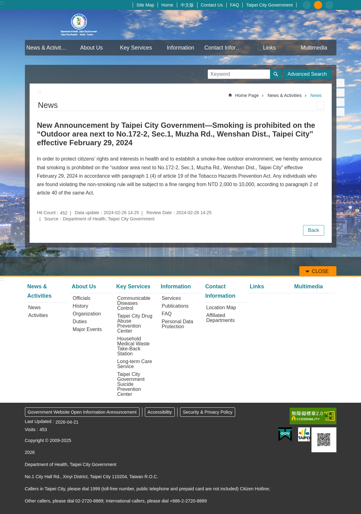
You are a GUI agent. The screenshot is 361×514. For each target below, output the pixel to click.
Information (180, 48)
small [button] (307, 5)
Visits (30, 429)
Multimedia (314, 48)
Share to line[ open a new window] (340, 102)
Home (167, 4)
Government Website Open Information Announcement (82, 412)
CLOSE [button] (320, 271)
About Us (91, 48)
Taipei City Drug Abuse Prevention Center (134, 323)
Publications (175, 306)
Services (171, 298)
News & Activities (47, 48)
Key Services (136, 48)
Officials (81, 298)
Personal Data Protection (177, 324)
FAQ (234, 4)
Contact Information (225, 48)
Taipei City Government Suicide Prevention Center (131, 384)
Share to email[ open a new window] (340, 112)
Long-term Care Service (134, 364)
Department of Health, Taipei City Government (79, 24)
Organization (87, 313)
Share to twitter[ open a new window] (340, 93)
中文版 (187, 4)
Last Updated (38, 421)
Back (313, 230)
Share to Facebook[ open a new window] (340, 83)
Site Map (145, 4)
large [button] (329, 5)
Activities (38, 315)
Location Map (221, 307)
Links (269, 48)
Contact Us (212, 4)
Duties (80, 321)
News (316, 95)
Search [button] (275, 74)
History (80, 306)
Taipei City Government (269, 4)
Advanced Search (307, 74)
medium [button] (318, 5)
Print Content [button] (320, 105)
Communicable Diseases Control (133, 303)
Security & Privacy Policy (207, 412)
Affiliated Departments (220, 318)
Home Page (247, 95)
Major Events (87, 329)
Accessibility (160, 412)
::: (2, 2)
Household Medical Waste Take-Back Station (133, 346)
